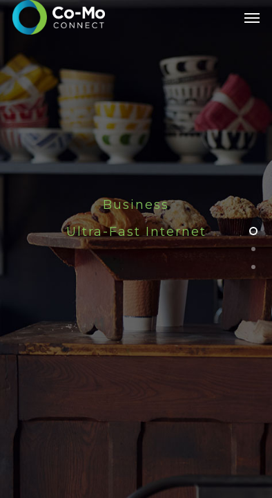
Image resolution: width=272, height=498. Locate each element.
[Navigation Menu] (252, 17)
